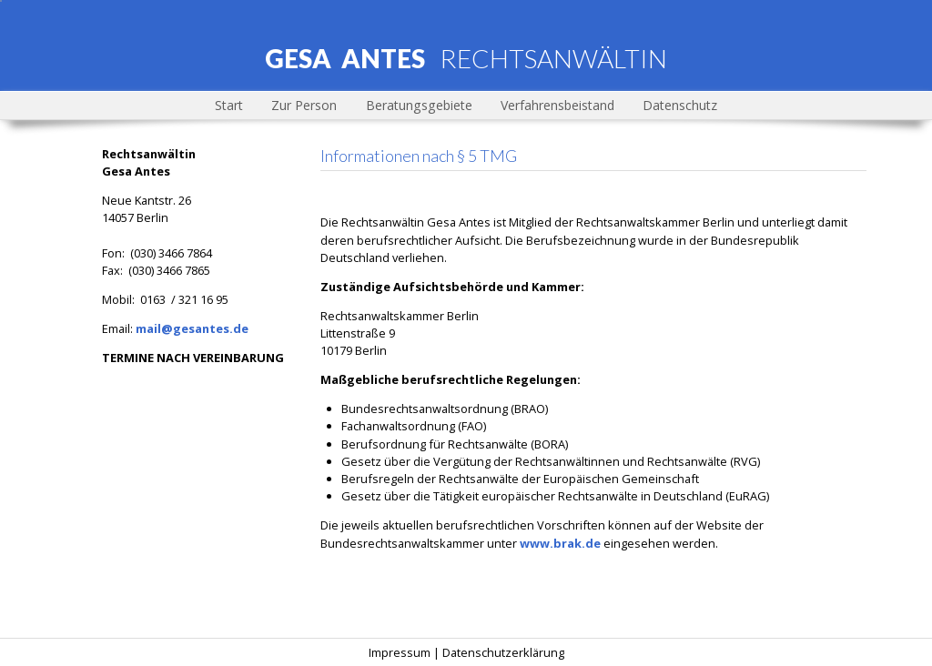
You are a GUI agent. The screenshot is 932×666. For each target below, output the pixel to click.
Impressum (400, 652)
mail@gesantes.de (192, 328)
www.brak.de (560, 543)
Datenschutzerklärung (503, 652)
